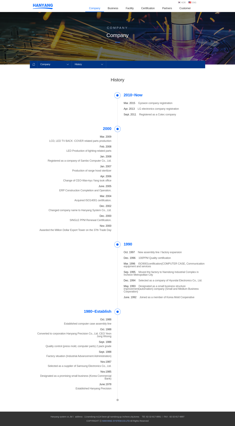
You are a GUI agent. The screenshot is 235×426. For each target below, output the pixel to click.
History (78, 64)
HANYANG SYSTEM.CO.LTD (116, 421)
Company (45, 64)
